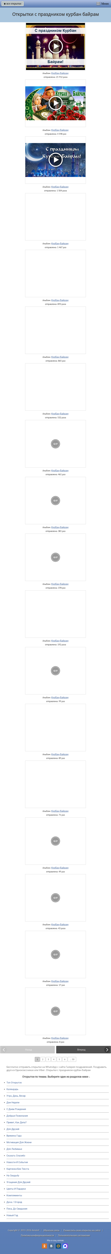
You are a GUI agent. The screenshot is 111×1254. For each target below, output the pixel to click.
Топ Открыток (14, 1082)
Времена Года (14, 1135)
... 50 (72, 1059)
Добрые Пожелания (17, 1115)
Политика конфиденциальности (37, 1235)
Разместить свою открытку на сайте (82, 1230)
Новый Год (12, 1215)
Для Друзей (13, 1129)
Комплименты (14, 1195)
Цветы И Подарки (16, 1188)
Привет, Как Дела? (17, 1122)
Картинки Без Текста (18, 1169)
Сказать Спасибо (16, 1155)
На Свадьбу (13, 1175)
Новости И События (17, 1162)
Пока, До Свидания (17, 1208)
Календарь (12, 1089)
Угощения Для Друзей (18, 1182)
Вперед (81, 1049)
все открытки (12, 3)
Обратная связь (51, 1230)
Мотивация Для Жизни (19, 1142)
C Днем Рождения (16, 1109)
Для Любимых (14, 1149)
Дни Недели (13, 1102)
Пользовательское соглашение (74, 1235)
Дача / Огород (14, 1202)
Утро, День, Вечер (16, 1096)
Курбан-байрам (60, 73)
